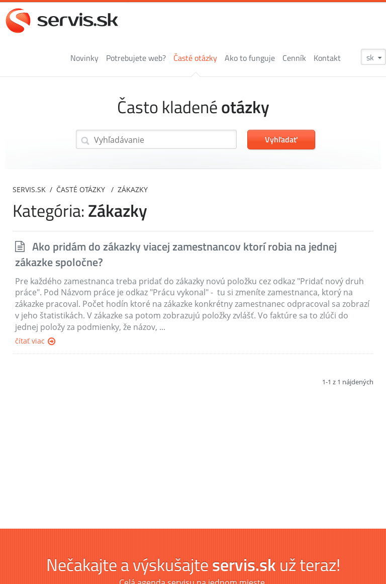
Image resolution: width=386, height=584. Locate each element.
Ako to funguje (250, 58)
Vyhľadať (281, 139)
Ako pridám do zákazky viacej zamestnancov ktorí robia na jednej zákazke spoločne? (176, 254)
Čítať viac (35, 341)
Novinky (84, 58)
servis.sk (29, 189)
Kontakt (327, 58)
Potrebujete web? (136, 58)
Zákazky (133, 189)
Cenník (294, 58)
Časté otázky (195, 58)
